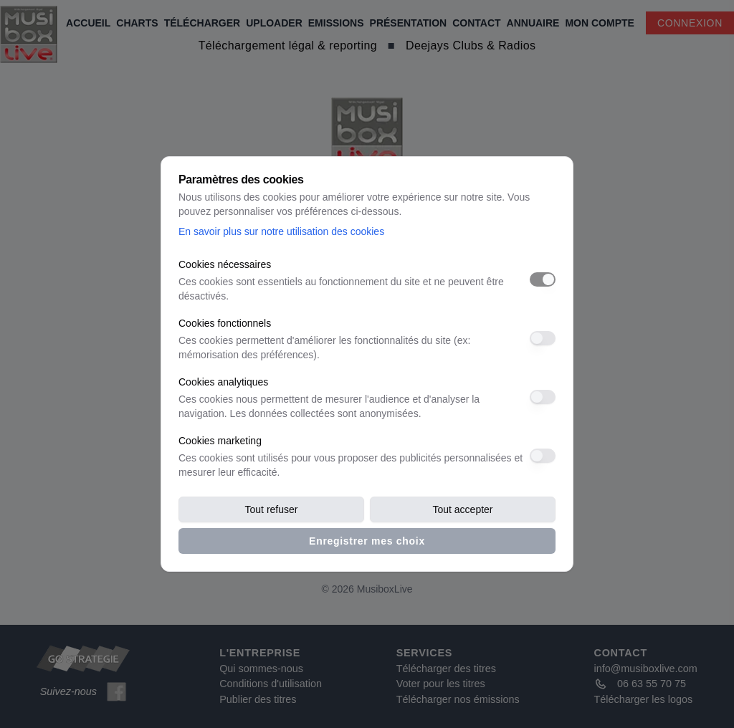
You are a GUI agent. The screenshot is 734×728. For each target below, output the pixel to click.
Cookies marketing (220, 440)
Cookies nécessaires (224, 264)
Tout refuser (271, 509)
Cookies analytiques (223, 382)
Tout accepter (462, 509)
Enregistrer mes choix (367, 541)
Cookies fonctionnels (224, 323)
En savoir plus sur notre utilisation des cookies (281, 231)
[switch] (543, 279)
